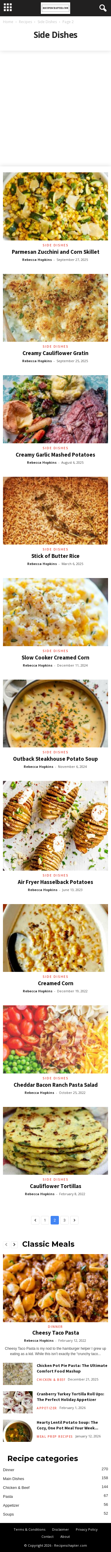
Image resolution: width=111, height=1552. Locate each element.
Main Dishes (13, 1478)
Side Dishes (47, 21)
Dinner (55, 1327)
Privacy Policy (87, 1529)
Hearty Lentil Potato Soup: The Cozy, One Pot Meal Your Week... (67, 1425)
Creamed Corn (55, 983)
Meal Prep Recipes (55, 1436)
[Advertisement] (55, 109)
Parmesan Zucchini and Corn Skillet (55, 251)
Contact (47, 1536)
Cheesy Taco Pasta (55, 1332)
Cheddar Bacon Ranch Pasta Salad (56, 1084)
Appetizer (47, 1408)
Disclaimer (60, 1529)
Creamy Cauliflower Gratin (55, 353)
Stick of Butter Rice (55, 555)
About (65, 1536)
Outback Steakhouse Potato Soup (55, 758)
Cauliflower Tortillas (55, 1186)
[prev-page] (6, 1245)
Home (8, 21)
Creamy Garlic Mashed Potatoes (55, 454)
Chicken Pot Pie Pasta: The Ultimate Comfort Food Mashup (72, 1368)
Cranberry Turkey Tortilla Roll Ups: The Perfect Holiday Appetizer (70, 1396)
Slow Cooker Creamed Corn (55, 657)
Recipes (25, 21)
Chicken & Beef (51, 1380)
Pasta (8, 1496)
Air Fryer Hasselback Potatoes (55, 881)
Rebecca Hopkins (37, 259)
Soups (8, 1514)
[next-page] (14, 1245)
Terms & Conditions (29, 1529)
